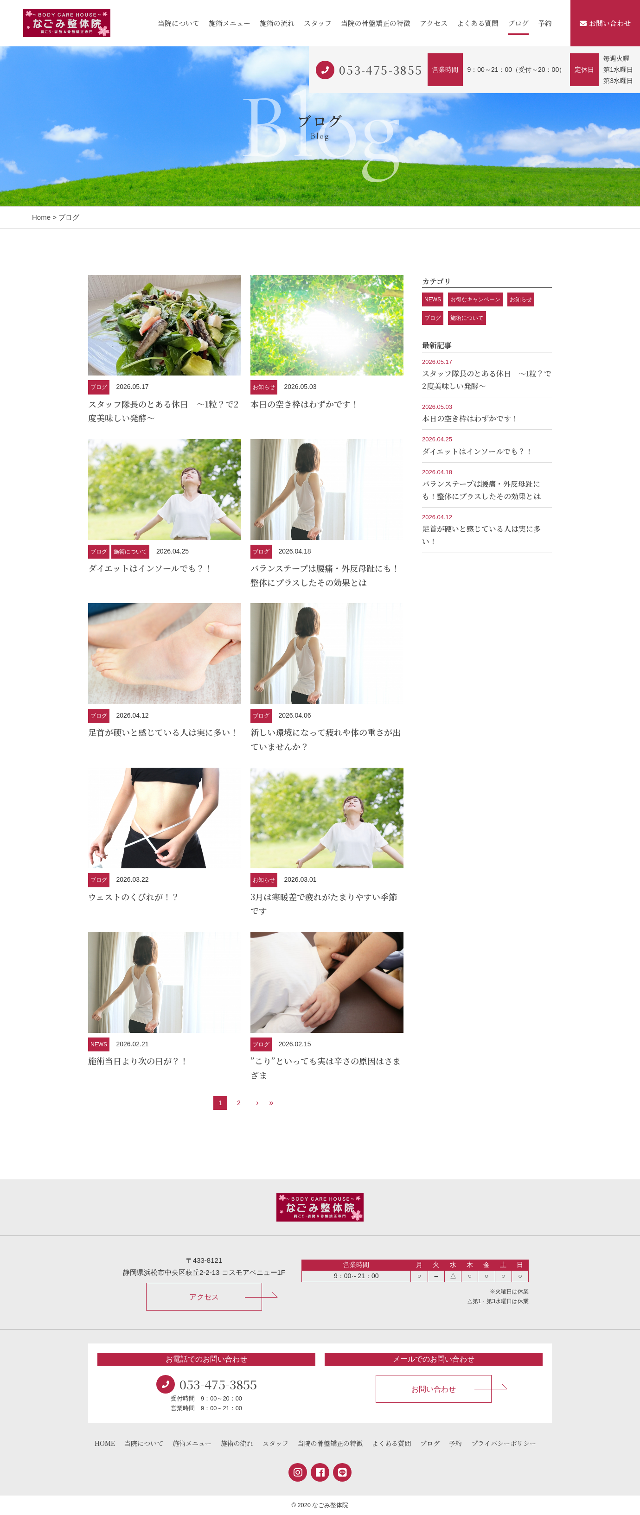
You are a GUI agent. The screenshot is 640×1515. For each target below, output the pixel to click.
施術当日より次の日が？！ (138, 1061)
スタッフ (318, 23)
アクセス (434, 23)
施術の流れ (277, 23)
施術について (130, 551)
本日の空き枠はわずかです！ (304, 404)
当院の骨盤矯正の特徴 (375, 23)
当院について (178, 23)
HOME (105, 1443)
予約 (545, 23)
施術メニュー (229, 23)
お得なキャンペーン (475, 299)
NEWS (98, 1044)
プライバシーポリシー (503, 1443)
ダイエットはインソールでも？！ (150, 568)
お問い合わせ (605, 23)
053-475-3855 (381, 70)
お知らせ (264, 387)
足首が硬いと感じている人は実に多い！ (163, 732)
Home (41, 217)
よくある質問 (478, 23)
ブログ (518, 23)
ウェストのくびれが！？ (133, 897)
